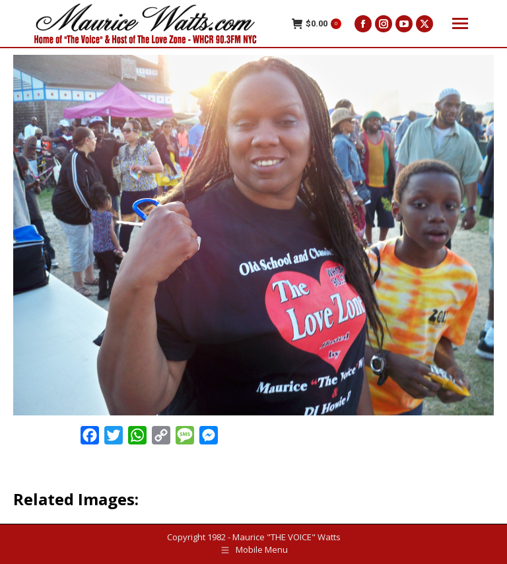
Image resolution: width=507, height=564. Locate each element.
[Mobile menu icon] (460, 23)
